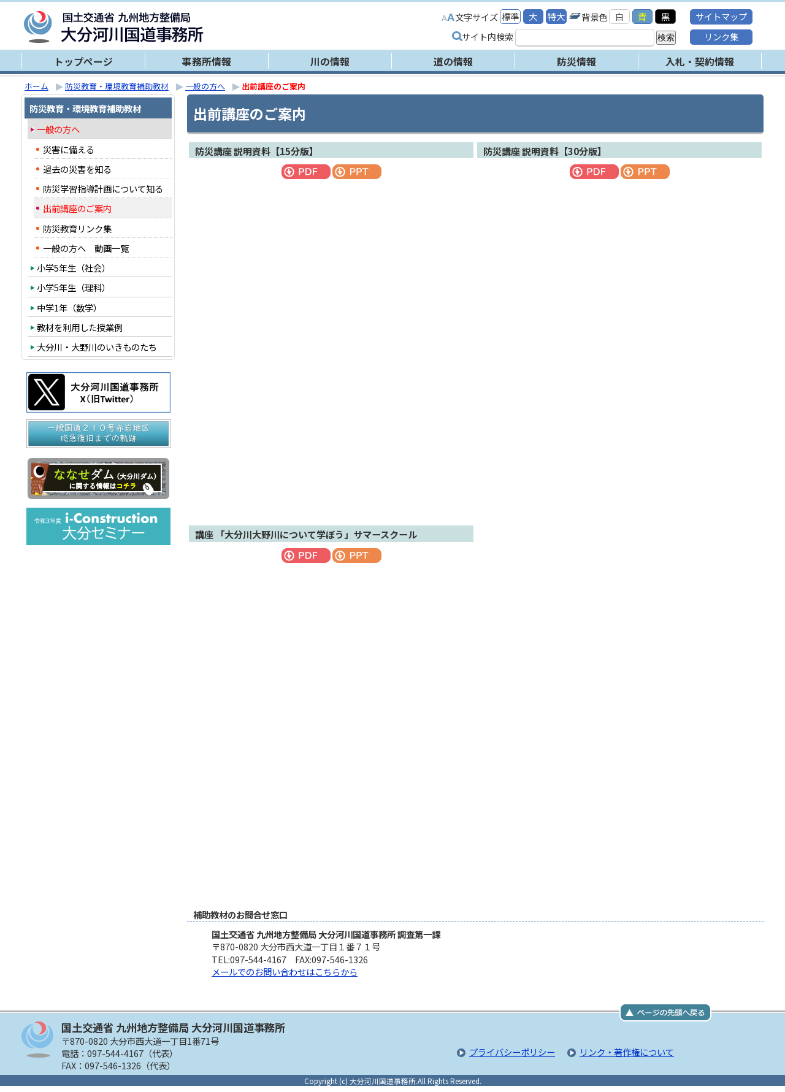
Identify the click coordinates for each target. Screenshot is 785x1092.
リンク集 (721, 36)
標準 (510, 16)
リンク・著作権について (627, 1051)
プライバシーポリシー (512, 1051)
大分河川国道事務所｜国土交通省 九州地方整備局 (177, 27)
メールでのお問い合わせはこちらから (285, 971)
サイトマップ (721, 16)
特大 (556, 16)
